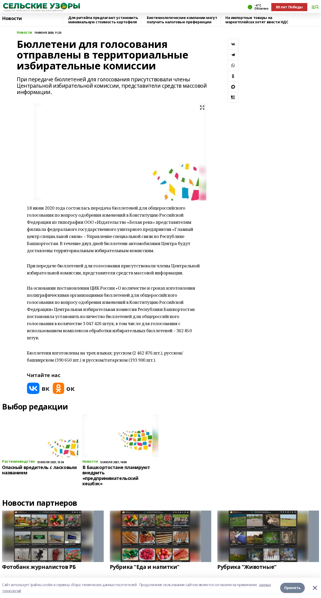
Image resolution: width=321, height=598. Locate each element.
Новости (12, 18)
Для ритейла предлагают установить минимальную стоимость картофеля (103, 20)
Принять (292, 587)
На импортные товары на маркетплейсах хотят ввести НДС (256, 20)
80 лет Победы (289, 7)
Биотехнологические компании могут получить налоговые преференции (182, 20)
